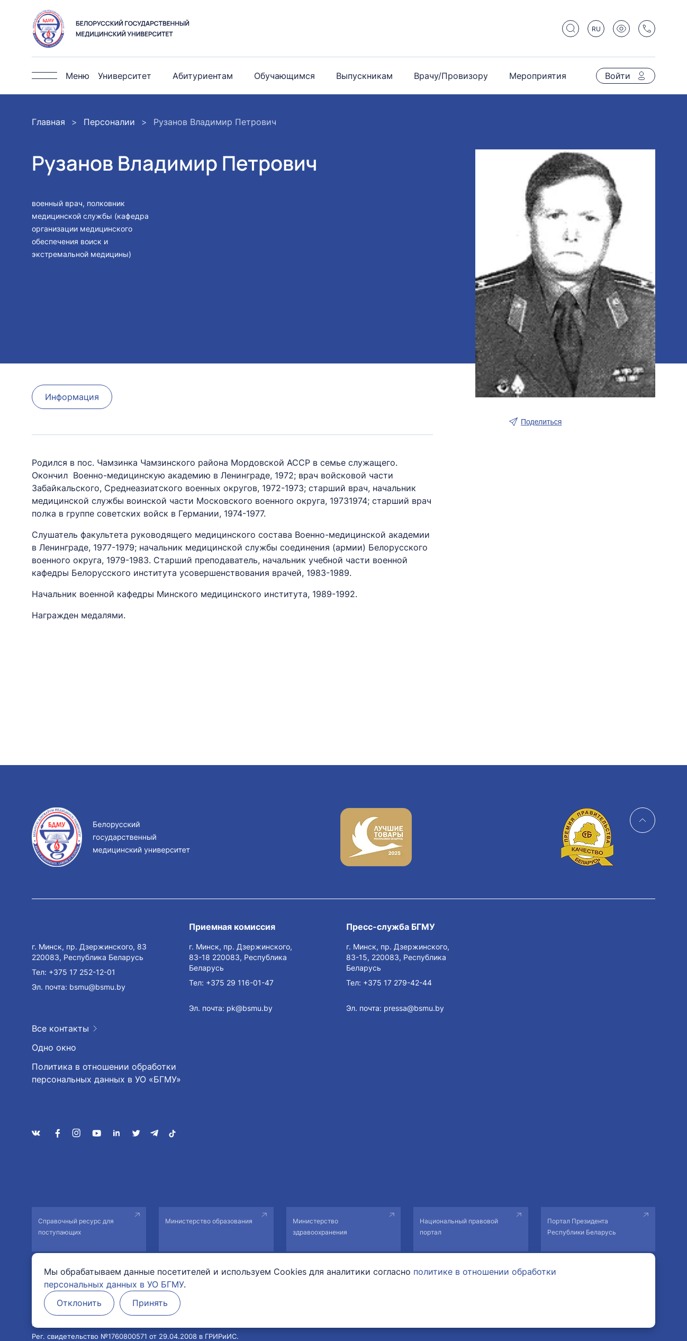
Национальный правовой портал (459, 1226)
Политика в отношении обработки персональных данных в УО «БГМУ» (106, 1073)
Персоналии (109, 122)
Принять (151, 1303)
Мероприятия (537, 75)
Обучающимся (284, 75)
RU (596, 29)
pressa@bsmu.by (414, 1008)
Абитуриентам (203, 75)
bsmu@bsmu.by (97, 986)
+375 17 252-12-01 (82, 971)
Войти (617, 75)
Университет (124, 75)
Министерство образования (208, 1221)
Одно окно (54, 1047)
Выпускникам (364, 75)
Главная (48, 122)
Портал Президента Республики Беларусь (581, 1226)
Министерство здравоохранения (320, 1226)
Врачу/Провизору (451, 75)
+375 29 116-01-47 (240, 982)
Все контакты (60, 1028)
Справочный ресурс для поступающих (76, 1226)
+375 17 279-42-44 (397, 982)
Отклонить (79, 1303)
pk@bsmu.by (250, 1008)
